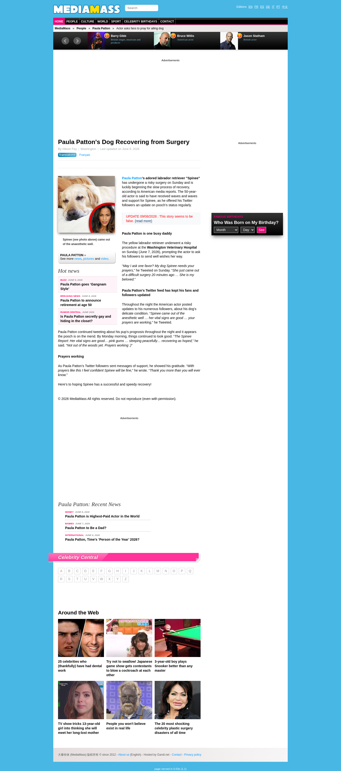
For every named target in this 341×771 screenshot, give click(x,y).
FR (256, 7)
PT (278, 7)
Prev (65, 41)
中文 (285, 7)
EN (251, 7)
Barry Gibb (118, 36)
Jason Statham (254, 36)
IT (273, 7)
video (104, 258)
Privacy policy (192, 754)
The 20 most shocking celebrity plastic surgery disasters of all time (174, 728)
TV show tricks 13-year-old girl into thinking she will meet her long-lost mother (79, 728)
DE (268, 7)
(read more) (143, 221)
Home (59, 21)
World (102, 21)
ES (262, 7)
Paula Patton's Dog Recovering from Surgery (123, 141)
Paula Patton (101, 28)
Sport (116, 21)
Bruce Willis (185, 36)
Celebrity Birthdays (140, 21)
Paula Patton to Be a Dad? (85, 528)
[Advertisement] (170, 96)
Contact (167, 21)
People (72, 21)
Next (77, 41)
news (77, 258)
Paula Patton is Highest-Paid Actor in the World (102, 516)
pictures (88, 258)
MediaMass (62, 28)
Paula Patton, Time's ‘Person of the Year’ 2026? (102, 539)
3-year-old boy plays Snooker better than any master (174, 666)
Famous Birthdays (228, 217)
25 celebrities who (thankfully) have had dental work (80, 666)
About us (123, 754)
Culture (87, 21)
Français (84, 155)
